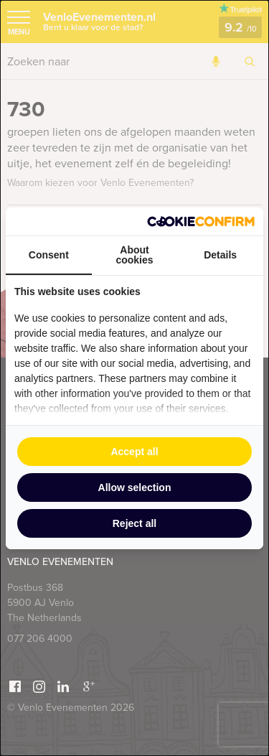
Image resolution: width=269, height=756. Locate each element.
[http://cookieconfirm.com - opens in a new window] (201, 221)
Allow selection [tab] (134, 487)
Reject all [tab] (134, 523)
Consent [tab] (49, 255)
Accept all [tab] (134, 451)
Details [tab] (220, 255)
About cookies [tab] (134, 255)
